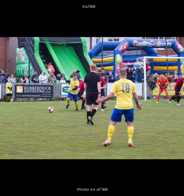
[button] (164, 7)
